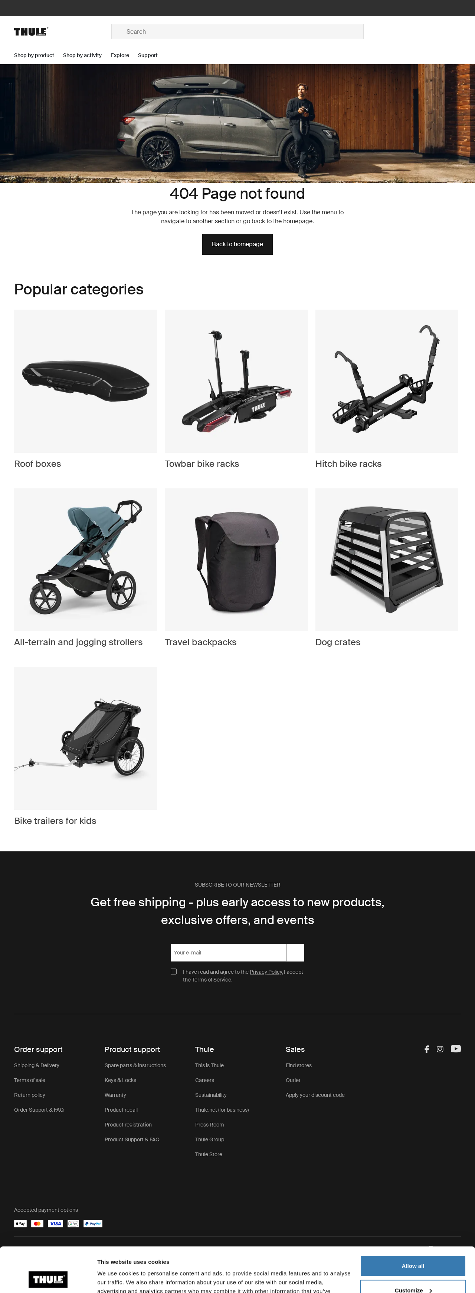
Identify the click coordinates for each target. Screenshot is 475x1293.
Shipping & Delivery (36, 1065)
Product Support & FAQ (132, 1139)
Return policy (29, 1095)
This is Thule (209, 1065)
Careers (204, 1080)
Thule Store (208, 1154)
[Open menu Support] (152, 55)
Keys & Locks (120, 1080)
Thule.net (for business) (222, 1109)
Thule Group (209, 1139)
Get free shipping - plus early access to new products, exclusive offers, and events (237, 911)
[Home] (62, 31)
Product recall (121, 1109)
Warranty (115, 1095)
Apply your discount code (315, 1095)
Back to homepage (237, 244)
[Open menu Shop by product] (38, 55)
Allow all (413, 1224)
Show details (114, 1278)
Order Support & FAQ (39, 1109)
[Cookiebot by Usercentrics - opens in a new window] (48, 1278)
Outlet (293, 1080)
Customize (413, 1248)
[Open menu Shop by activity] (87, 55)
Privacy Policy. (266, 972)
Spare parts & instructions (135, 1065)
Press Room (209, 1124)
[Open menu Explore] (124, 55)
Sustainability (211, 1095)
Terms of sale (29, 1080)
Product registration (128, 1124)
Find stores (299, 1065)
